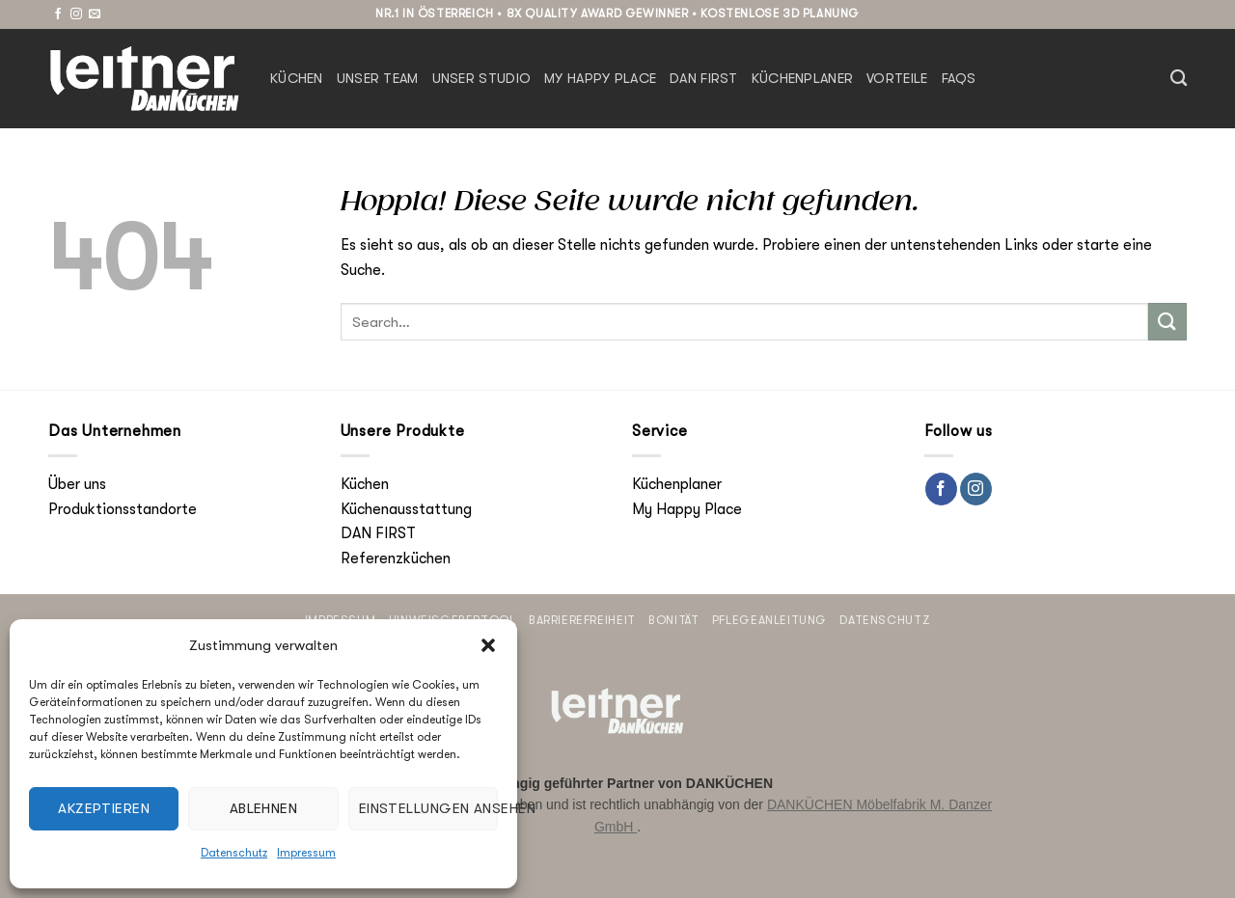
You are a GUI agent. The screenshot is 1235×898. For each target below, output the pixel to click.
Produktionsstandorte (122, 509)
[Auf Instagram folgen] (76, 14)
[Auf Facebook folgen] (58, 14)
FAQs (959, 78)
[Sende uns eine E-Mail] (94, 14)
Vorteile (896, 78)
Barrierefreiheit (582, 620)
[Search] (1178, 78)
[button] (488, 645)
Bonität (673, 620)
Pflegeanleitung (769, 620)
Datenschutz (234, 852)
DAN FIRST (704, 78)
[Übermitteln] (1167, 321)
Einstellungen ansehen (428, 808)
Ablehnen (264, 808)
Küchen (296, 78)
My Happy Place (600, 78)
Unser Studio (481, 78)
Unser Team (378, 78)
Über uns (77, 484)
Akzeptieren (104, 808)
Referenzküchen (396, 558)
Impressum (306, 852)
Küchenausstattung (406, 509)
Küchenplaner (802, 78)
